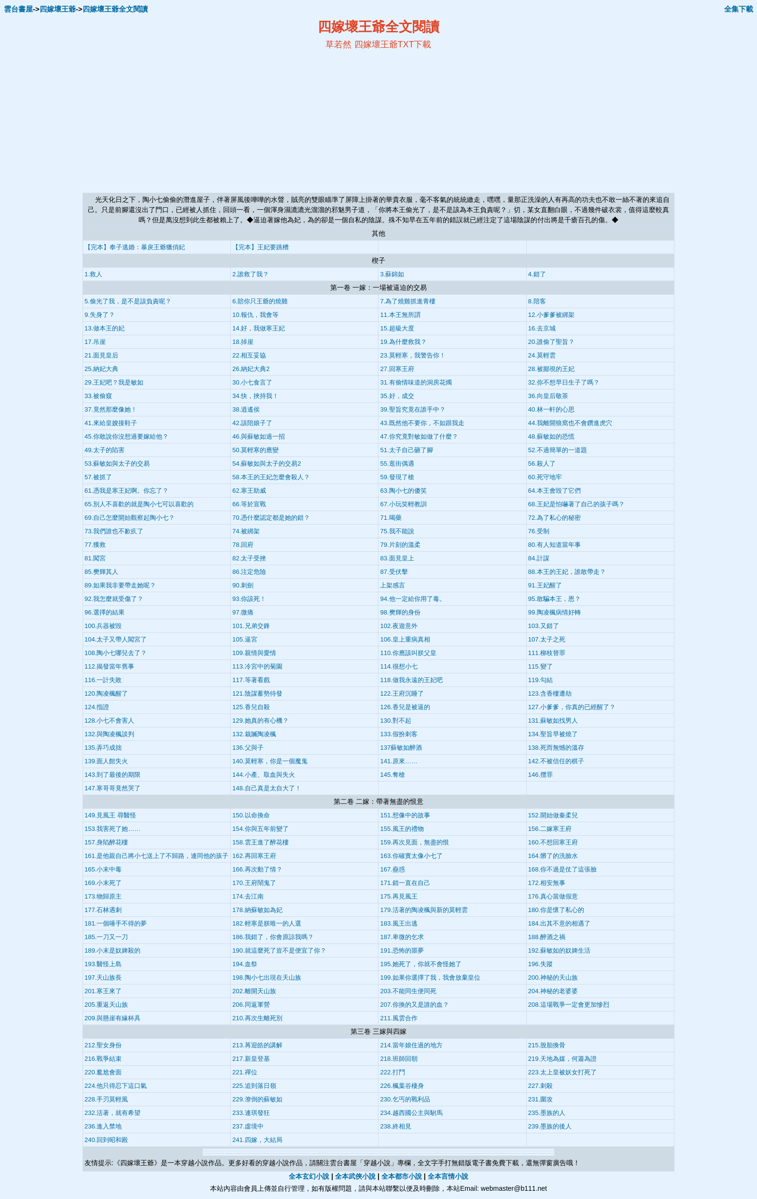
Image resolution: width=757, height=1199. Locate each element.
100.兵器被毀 (103, 625)
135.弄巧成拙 (103, 747)
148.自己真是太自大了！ (266, 788)
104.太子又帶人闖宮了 (115, 639)
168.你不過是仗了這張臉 (562, 869)
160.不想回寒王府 (553, 842)
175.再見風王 (398, 896)
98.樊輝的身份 (400, 612)
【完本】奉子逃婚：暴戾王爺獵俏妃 (134, 247)
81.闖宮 (95, 558)
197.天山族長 (103, 977)
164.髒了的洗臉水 (553, 855)
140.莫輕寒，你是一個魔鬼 (269, 761)
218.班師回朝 (398, 1058)
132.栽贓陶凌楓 (254, 734)
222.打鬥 (392, 1072)
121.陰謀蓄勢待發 (257, 693)
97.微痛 (242, 612)
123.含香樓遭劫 (550, 693)
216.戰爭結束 (103, 1058)
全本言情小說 (448, 1176)
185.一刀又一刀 (106, 937)
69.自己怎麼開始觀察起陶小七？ (129, 517)
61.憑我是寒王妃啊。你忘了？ (126, 490)
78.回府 (242, 544)
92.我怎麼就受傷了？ (113, 598)
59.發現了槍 (397, 477)
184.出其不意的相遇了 (559, 923)
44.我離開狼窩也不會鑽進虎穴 (570, 423)
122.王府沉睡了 (401, 693)
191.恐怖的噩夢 (401, 950)
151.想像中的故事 (405, 815)
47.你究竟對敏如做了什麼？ (419, 436)
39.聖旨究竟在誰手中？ (412, 409)
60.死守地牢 (545, 477)
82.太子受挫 (249, 558)
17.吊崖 (95, 341)
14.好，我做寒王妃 (258, 328)
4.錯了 (537, 274)
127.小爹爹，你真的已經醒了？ (572, 707)
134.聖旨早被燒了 (553, 734)
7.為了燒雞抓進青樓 (407, 301)
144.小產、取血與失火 (263, 774)
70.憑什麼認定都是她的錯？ (271, 517)
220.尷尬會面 (103, 1072)
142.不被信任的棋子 (556, 761)
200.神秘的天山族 (553, 977)
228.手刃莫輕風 (106, 1099)
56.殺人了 (542, 463)
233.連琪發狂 (250, 1112)
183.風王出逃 (398, 923)
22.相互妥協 (249, 355)
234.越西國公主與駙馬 (411, 1112)
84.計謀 (538, 558)
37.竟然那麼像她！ (110, 409)
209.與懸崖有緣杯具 (112, 1018)
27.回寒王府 (397, 368)
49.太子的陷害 (104, 450)
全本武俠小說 (355, 1176)
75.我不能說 (397, 531)
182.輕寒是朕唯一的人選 (266, 923)
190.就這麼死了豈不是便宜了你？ (279, 950)
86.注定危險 (249, 571)
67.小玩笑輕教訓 (403, 504)
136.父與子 (247, 747)
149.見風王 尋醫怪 (110, 815)
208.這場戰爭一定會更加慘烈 (568, 1004)
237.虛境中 (247, 1126)
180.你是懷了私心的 (556, 910)
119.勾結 (540, 680)
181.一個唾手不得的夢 (115, 923)
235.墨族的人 (546, 1112)
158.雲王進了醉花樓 (260, 842)
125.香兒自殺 (250, 707)
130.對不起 (395, 720)
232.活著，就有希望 (112, 1112)
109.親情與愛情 (254, 653)
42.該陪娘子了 (252, 423)
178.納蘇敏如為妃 (257, 910)
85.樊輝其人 (101, 571)
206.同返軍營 (250, 1004)
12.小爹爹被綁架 (551, 314)
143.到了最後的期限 (112, 774)
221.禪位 (244, 1072)
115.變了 (540, 666)
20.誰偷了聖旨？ (551, 341)
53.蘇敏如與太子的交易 (117, 463)
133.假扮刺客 (398, 734)
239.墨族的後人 (550, 1126)
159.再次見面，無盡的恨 (414, 842)
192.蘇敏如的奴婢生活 (559, 950)
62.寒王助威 (249, 490)
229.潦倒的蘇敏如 (257, 1099)
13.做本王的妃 (104, 328)
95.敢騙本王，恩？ (554, 598)
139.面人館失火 (106, 761)
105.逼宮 (244, 639)
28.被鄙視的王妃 (551, 368)
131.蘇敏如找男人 (553, 720)
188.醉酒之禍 (546, 937)
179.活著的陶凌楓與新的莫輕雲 (423, 910)
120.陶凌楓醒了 (106, 693)
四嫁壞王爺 (58, 9)
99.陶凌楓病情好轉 (554, 612)
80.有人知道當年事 (554, 544)
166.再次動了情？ (257, 869)
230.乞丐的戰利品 (405, 1099)
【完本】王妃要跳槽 (260, 247)
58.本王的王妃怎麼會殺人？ (271, 477)
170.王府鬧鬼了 (254, 882)
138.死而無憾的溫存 (556, 747)
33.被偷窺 (98, 396)
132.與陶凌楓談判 (109, 734)
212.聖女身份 (103, 1045)
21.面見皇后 (101, 355)
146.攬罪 (540, 774)
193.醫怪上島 (103, 964)
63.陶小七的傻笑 (403, 490)
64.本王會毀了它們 (554, 490)
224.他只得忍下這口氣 (115, 1085)
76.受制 (538, 531)
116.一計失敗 (103, 680)
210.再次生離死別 (257, 1018)
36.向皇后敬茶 (548, 396)
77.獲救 (95, 544)
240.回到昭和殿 (106, 1139)
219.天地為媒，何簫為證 (562, 1058)
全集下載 (738, 9)
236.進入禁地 (103, 1126)
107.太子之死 (546, 639)
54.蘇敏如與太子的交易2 (266, 463)
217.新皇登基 (250, 1058)
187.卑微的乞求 (401, 937)
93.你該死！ (249, 598)
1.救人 (93, 274)
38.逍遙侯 (246, 409)
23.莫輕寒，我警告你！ (412, 355)
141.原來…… (398, 761)
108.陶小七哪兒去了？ (115, 653)
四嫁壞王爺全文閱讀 (115, 9)
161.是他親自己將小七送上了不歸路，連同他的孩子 (156, 855)
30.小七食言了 (252, 382)
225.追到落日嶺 (254, 1085)
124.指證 (96, 707)
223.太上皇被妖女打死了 (562, 1072)
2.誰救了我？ (250, 274)
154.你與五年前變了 (260, 828)
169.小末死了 (103, 882)
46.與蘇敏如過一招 (258, 436)
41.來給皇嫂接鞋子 (110, 423)
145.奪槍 (392, 774)
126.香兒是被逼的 (405, 707)
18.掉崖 (242, 341)
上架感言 (392, 585)
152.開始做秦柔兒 (553, 815)
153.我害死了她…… (112, 828)
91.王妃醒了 (545, 585)
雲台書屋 (18, 9)
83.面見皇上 (397, 558)
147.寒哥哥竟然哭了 (112, 788)
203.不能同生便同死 (408, 991)
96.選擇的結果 (104, 612)
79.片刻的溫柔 (400, 544)
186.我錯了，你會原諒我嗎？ (272, 937)
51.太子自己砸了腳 (406, 450)
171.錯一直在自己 (405, 882)
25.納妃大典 (101, 368)
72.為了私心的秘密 (554, 517)
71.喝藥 (390, 517)
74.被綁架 (246, 531)
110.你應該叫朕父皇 (408, 653)
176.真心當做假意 (553, 896)
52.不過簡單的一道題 (557, 450)
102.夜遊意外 (398, 625)
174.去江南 (247, 896)
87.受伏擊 (393, 571)
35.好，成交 (397, 396)
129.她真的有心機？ (260, 720)
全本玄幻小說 (309, 1176)
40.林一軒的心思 (551, 409)
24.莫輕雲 (542, 355)
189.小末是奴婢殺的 (112, 950)
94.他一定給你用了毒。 (412, 598)
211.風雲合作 (398, 1018)
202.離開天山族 (254, 991)
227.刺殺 (540, 1085)
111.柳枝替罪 (546, 653)
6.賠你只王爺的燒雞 (260, 301)
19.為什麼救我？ (403, 341)
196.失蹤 (540, 964)
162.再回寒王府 (254, 855)
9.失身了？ (99, 314)
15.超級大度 (397, 328)
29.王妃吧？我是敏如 (113, 382)
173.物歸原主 (103, 896)
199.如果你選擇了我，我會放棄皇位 (430, 977)
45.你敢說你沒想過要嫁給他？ (126, 436)
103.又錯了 (543, 625)
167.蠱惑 (392, 869)
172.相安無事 (546, 882)
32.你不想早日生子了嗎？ (564, 382)
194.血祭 (244, 964)
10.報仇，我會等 (255, 314)
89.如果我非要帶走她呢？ (120, 585)
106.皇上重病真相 (405, 639)
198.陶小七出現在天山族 (266, 977)
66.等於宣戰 (249, 504)
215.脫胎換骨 (546, 1045)
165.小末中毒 (103, 869)
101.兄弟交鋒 (250, 625)
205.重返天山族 (106, 1004)
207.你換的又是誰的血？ (414, 1004)
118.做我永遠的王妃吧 (411, 680)
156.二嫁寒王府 (550, 828)
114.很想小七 (398, 666)
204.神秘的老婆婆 (553, 991)
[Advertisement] (285, 121)
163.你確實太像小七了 (411, 855)
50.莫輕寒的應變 (255, 450)
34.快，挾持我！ (255, 396)
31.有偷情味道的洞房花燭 (415, 382)
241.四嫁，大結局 (257, 1139)
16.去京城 (542, 328)
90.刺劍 (242, 585)
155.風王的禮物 (401, 828)
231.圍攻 (540, 1099)
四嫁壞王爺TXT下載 (393, 44)
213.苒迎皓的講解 (257, 1045)
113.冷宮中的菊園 (257, 666)
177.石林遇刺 (103, 910)
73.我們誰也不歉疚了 (113, 531)
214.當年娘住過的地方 (411, 1045)
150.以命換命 (250, 815)
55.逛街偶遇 (397, 463)
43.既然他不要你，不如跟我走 (422, 423)
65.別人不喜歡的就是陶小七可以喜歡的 (139, 504)
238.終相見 (395, 1126)
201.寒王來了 (103, 991)
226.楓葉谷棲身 (401, 1085)
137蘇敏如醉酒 (401, 747)
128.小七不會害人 (109, 720)
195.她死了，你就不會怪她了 (420, 964)
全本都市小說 (401, 1176)
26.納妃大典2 (250, 368)
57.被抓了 (98, 477)
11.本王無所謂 (400, 314)
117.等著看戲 (250, 680)
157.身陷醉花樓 (106, 842)
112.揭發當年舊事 (109, 666)
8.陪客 (537, 301)
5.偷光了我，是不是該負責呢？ (127, 301)
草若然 (338, 44)
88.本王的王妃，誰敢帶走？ (567, 571)
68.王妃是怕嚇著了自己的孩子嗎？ (576, 504)
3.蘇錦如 (392, 274)
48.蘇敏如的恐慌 (551, 436)
